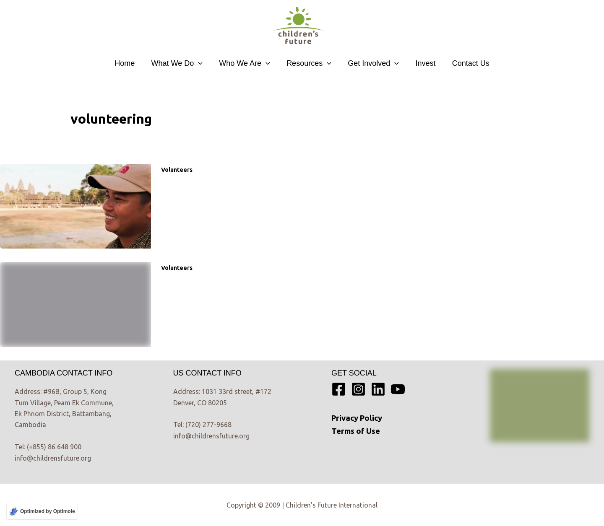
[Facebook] (338, 389)
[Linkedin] (378, 389)
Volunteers (177, 169)
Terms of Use (355, 431)
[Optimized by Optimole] (42, 512)
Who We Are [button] (246, 63)
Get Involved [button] (372, 63)
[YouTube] (398, 389)
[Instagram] (358, 389)
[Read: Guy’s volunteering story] (75, 304)
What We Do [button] (180, 63)
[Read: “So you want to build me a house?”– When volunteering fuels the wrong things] (75, 205)
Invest (423, 63)
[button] (201, 63)
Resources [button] (308, 63)
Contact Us (466, 63)
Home (129, 63)
